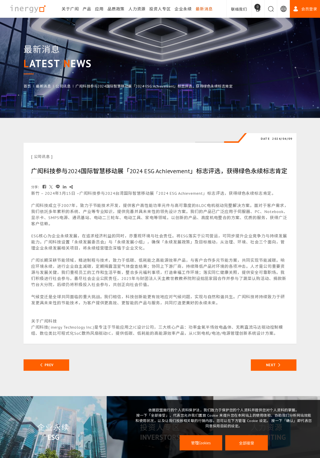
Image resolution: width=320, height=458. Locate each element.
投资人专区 (160, 8)
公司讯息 (63, 86)
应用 (99, 8)
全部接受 (246, 443)
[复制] (71, 186)
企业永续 (183, 8)
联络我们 (239, 9)
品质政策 (116, 8)
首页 (27, 86)
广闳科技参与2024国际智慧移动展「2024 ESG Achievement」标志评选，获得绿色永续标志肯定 (154, 86)
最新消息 (204, 8)
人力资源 (137, 8)
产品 (87, 8)
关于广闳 (70, 8)
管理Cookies (201, 443)
